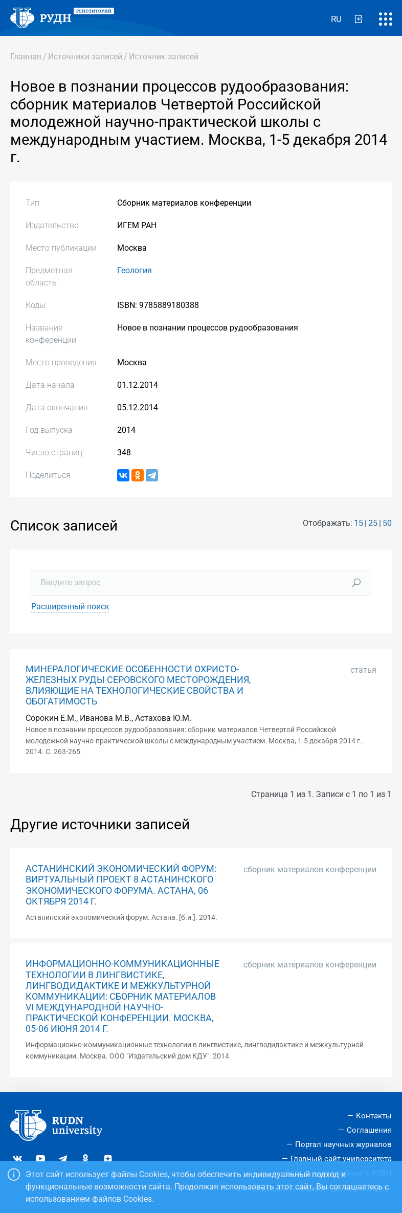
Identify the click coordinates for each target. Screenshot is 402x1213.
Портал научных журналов (343, 1144)
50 (387, 523)
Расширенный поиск (70, 606)
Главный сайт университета (341, 1158)
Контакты (374, 1115)
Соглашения (369, 1130)
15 (358, 523)
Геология (134, 270)
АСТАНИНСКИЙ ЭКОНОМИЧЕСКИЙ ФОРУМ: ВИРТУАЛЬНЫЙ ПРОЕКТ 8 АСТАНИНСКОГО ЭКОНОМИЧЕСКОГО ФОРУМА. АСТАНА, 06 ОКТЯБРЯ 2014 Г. (121, 885)
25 (372, 523)
